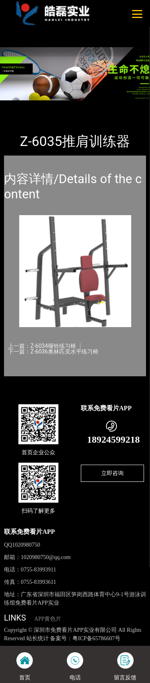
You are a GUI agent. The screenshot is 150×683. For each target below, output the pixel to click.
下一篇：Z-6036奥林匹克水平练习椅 (53, 351)
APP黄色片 (47, 619)
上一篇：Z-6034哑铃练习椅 (42, 346)
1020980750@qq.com (46, 557)
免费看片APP (88, 106)
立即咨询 (112, 473)
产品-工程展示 (47, 106)
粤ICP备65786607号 (96, 638)
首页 (17, 106)
